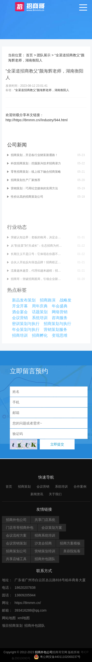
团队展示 (44, 55)
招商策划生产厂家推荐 (26, 159)
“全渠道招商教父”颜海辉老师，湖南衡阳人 (42, 90)
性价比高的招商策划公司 (27, 176)
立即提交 (57, 444)
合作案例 (80, 637)
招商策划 (24, 637)
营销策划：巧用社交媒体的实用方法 (34, 167)
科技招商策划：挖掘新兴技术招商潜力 (36, 142)
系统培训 (61, 637)
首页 (29, 55)
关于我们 (55, 644)
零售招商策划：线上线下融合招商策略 (36, 151)
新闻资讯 (36, 644)
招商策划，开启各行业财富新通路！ (34, 134)
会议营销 (43, 637)
